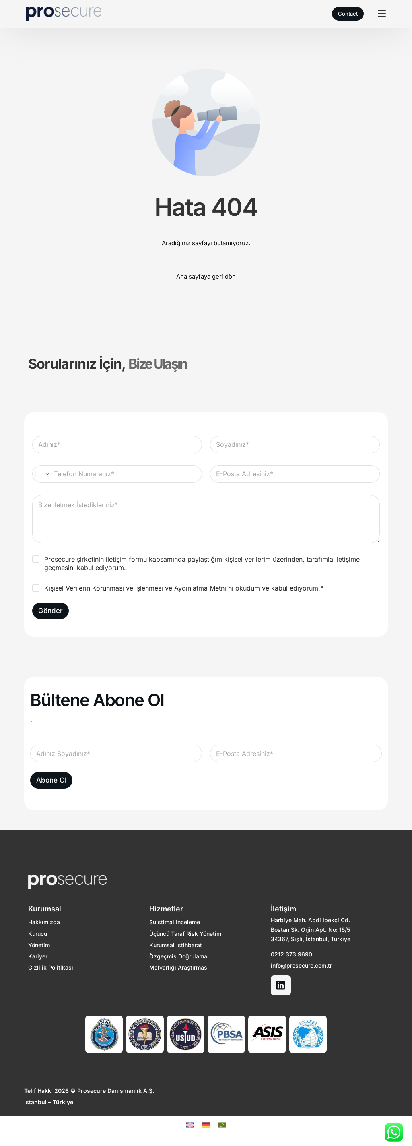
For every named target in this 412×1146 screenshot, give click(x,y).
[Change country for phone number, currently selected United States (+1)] (41, 474)
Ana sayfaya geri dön (206, 276)
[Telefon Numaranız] (117, 474)
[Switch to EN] (190, 1125)
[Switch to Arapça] (222, 1125)
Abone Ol (51, 780)
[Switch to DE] (206, 1125)
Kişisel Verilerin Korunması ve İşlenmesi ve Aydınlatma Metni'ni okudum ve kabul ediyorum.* (183, 588)
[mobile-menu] (379, 14)
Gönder (50, 611)
